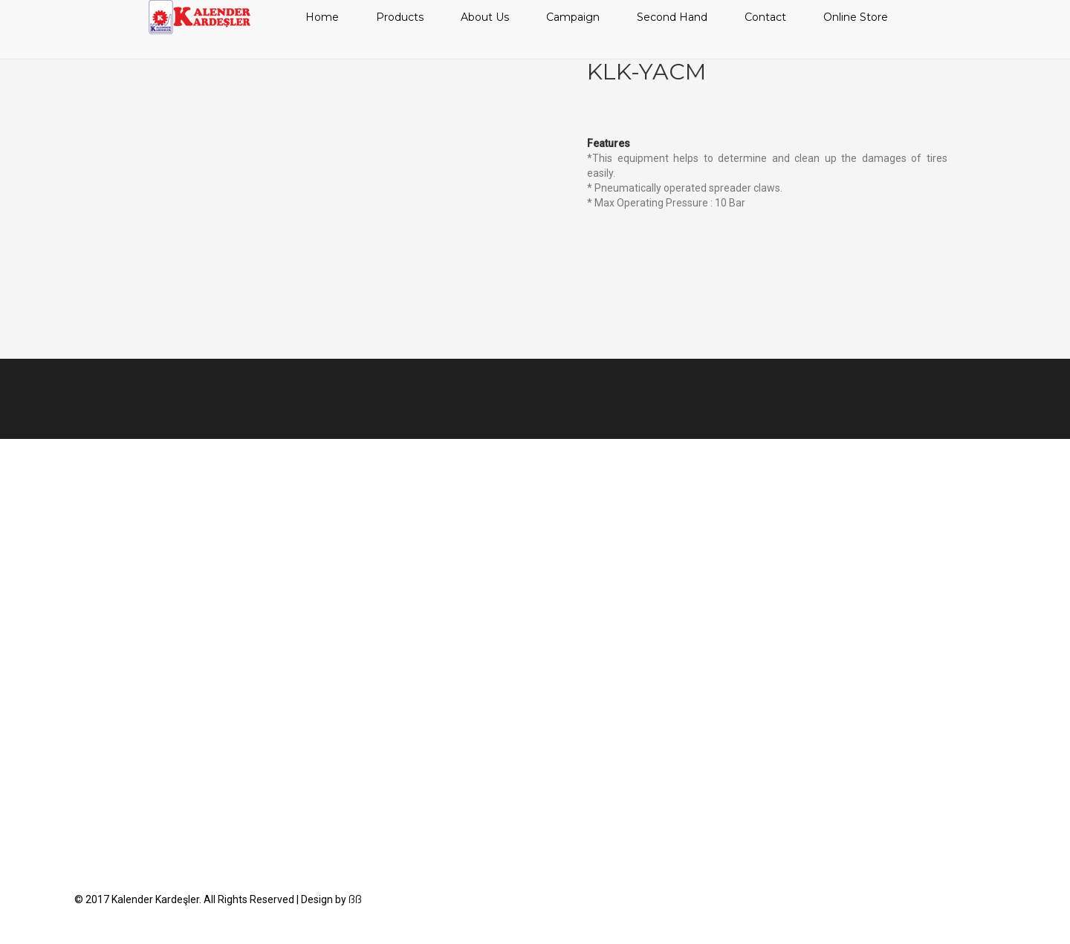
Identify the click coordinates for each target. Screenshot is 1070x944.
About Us (485, 17)
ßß (355, 899)
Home (322, 17)
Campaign (573, 17)
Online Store (855, 17)
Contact (765, 17)
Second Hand (672, 17)
